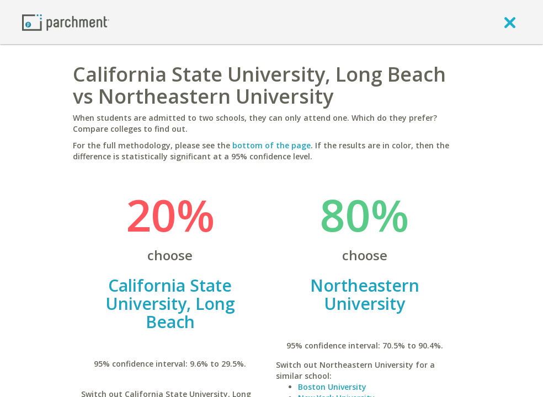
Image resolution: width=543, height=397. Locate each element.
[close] (510, 22)
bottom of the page (271, 145)
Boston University (332, 387)
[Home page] (65, 22)
